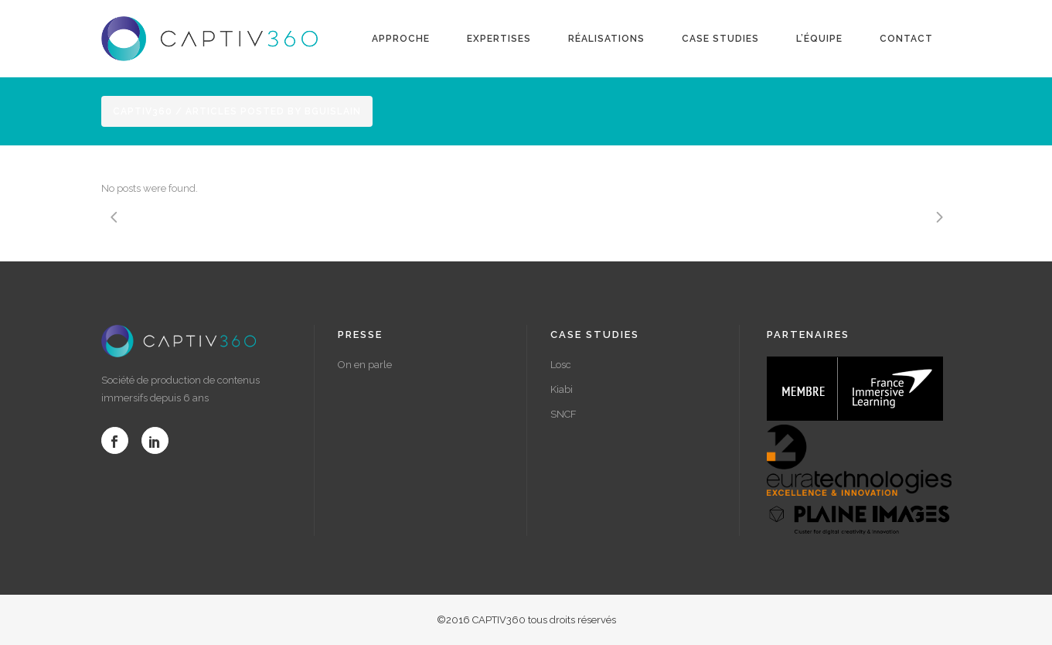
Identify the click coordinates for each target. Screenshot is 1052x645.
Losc (560, 364)
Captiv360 (142, 111)
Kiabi (561, 389)
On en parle (365, 364)
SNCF (563, 414)
